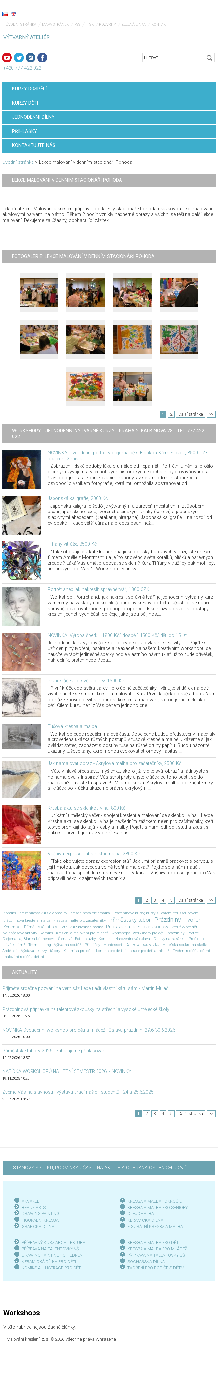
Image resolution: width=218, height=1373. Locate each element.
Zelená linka (133, 24)
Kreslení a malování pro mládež (82, 933)
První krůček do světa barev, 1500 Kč (86, 681)
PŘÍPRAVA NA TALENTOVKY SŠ (156, 1255)
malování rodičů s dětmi (23, 956)
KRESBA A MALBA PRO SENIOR (156, 1207)
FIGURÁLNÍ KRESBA (40, 1220)
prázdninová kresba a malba (26, 920)
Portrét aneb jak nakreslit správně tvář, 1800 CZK (98, 589)
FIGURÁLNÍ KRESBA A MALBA (155, 1226)
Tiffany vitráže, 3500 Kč (72, 544)
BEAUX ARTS (34, 1207)
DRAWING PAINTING (40, 1213)
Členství (65, 938)
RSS (77, 24)
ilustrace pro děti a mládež (147, 950)
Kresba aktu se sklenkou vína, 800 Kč (86, 808)
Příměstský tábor (130, 919)
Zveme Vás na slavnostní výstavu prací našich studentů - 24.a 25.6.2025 (78, 1092)
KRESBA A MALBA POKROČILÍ (155, 1201)
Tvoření (193, 919)
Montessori (112, 944)
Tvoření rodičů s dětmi (191, 950)
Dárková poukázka (142, 944)
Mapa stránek (55, 24)
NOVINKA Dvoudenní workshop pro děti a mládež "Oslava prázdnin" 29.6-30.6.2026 (88, 1030)
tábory (55, 950)
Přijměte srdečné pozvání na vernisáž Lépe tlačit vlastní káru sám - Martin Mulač (85, 988)
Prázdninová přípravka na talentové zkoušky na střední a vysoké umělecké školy (85, 1009)
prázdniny (176, 933)
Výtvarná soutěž (67, 944)
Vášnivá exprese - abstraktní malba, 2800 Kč (94, 854)
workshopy (121, 933)
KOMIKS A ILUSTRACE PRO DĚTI (52, 1267)
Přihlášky (92, 944)
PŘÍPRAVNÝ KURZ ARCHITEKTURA (53, 1242)
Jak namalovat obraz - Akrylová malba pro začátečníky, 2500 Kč (114, 763)
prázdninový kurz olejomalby (43, 913)
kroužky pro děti (185, 927)
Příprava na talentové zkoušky (137, 927)
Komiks (9, 913)
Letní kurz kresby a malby (81, 927)
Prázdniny (167, 919)
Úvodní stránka (21, 24)
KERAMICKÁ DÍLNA (145, 1220)
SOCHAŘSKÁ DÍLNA (146, 1261)
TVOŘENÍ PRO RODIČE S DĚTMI (156, 1267)
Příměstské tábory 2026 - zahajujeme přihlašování (54, 1051)
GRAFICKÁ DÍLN (37, 1226)
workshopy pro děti (148, 933)
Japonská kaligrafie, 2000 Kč (78, 498)
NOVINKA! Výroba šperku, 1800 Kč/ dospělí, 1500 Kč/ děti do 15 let (117, 635)
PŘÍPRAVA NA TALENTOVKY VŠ (50, 1248)
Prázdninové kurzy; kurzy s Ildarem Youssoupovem (156, 913)
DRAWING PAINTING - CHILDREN (52, 1255)
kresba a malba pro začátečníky (80, 920)
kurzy (42, 950)
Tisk (90, 24)
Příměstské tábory (40, 926)
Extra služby (85, 938)
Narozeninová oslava (132, 938)
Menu (200, 15)
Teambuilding (39, 944)
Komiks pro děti (109, 950)
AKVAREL (30, 1201)
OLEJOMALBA (140, 1213)
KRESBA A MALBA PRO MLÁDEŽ (157, 1248)
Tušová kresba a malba (72, 726)
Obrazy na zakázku (169, 938)
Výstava (27, 950)
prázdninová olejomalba (90, 913)
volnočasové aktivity (20, 933)
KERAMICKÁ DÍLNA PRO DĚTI (49, 1261)
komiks (46, 933)
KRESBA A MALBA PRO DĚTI (153, 1242)
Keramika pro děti (78, 950)
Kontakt (159, 24)
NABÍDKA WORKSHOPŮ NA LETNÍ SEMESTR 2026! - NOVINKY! (67, 1071)
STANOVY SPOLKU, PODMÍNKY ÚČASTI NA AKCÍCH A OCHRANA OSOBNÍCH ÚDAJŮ (100, 1168)
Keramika (12, 926)
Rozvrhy (107, 24)
